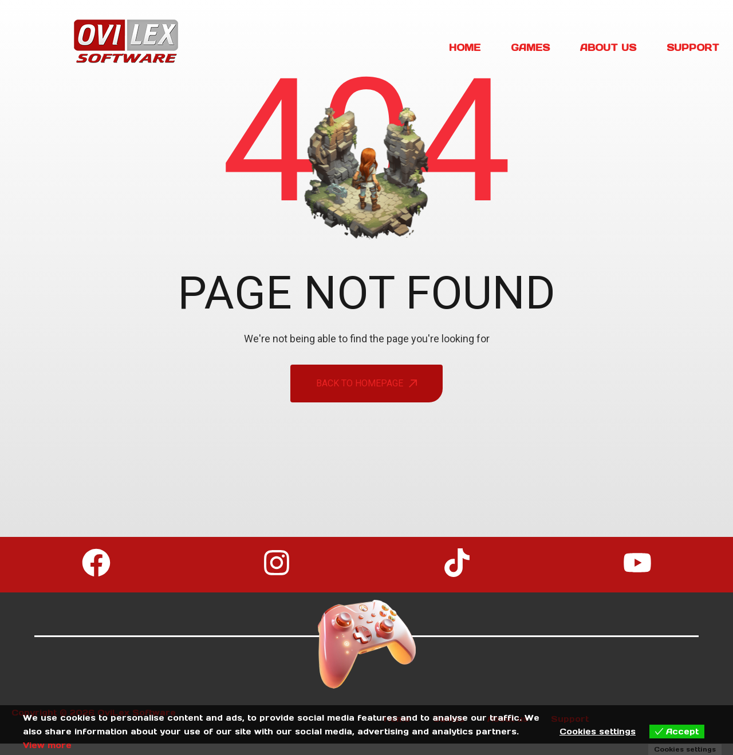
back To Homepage (366, 383)
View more (47, 745)
